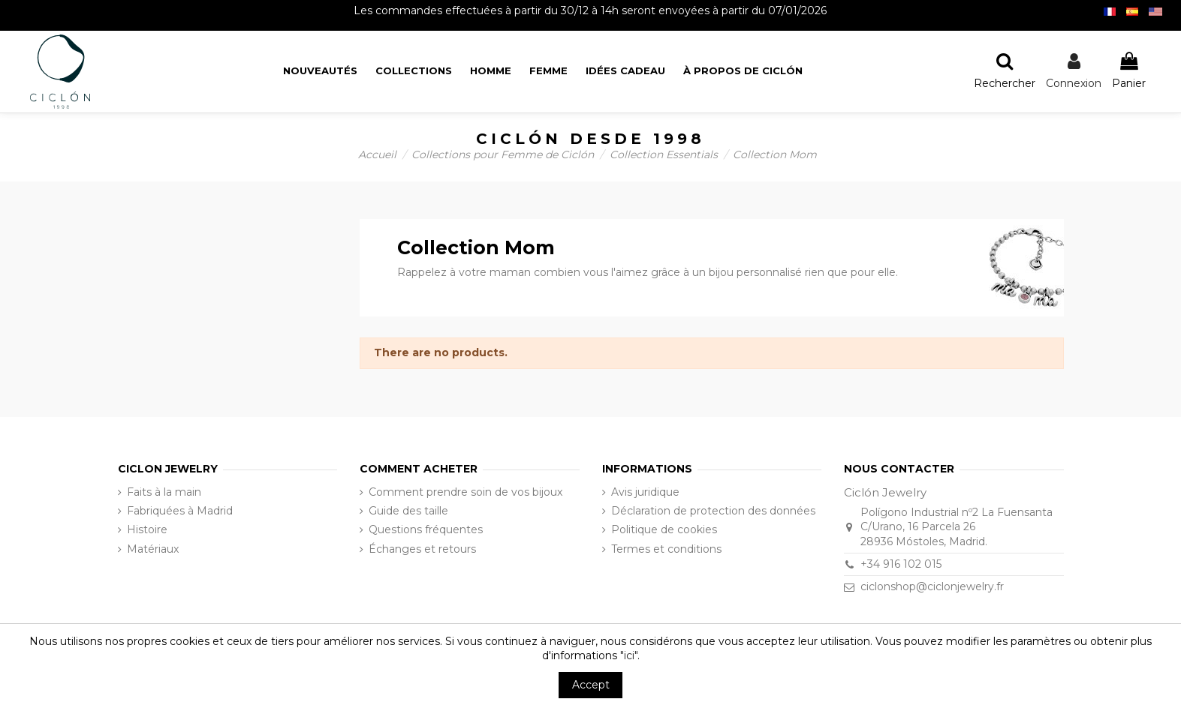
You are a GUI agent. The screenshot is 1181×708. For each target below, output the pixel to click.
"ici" (628, 655)
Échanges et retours (422, 549)
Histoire (147, 529)
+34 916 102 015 (900, 564)
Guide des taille (408, 511)
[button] (743, 71)
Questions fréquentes (426, 529)
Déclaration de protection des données (713, 511)
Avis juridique (645, 492)
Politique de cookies (664, 529)
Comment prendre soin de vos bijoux (465, 492)
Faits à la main (164, 492)
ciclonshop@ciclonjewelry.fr (932, 586)
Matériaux (153, 549)
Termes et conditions (666, 549)
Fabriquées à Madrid (180, 511)
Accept (591, 685)
